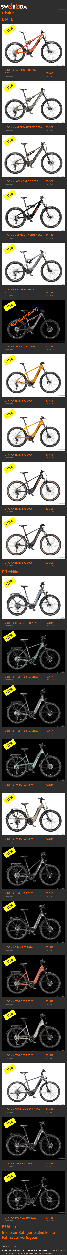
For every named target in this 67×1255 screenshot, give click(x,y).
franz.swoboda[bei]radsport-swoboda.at (35, 1253)
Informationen (58, 1250)
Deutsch (5, 1246)
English (14, 1246)
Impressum (9, 1253)
